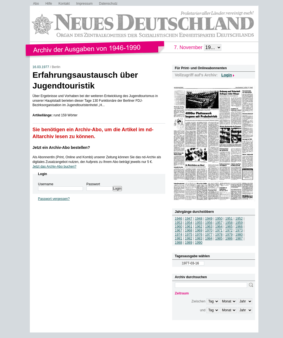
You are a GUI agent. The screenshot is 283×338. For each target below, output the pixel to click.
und (202, 310)
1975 (188, 235)
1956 (209, 223)
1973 (239, 230)
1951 (229, 219)
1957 (219, 223)
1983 (199, 238)
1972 (229, 230)
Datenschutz (108, 4)
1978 (219, 235)
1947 (188, 219)
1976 (199, 235)
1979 (229, 235)
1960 (178, 227)
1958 (229, 223)
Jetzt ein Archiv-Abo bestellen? (61, 147)
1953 (178, 223)
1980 (239, 235)
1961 (188, 227)
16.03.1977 (41, 67)
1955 (199, 223)
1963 (209, 227)
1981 (178, 238)
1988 (178, 243)
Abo (36, 4)
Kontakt (64, 4)
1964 (219, 227)
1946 (178, 219)
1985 (219, 238)
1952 (239, 219)
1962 (199, 227)
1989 (188, 243)
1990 (199, 243)
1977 (209, 235)
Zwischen (199, 301)
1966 (239, 227)
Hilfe (48, 4)
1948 (199, 219)
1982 (188, 238)
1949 (209, 219)
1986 (229, 238)
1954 (188, 223)
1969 (199, 230)
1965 (229, 227)
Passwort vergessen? (54, 199)
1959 (239, 223)
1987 (239, 238)
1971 (219, 230)
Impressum (84, 4)
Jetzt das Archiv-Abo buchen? (55, 166)
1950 (219, 219)
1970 (209, 230)
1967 (178, 230)
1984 (209, 238)
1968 (188, 230)
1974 (178, 235)
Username (45, 184)
